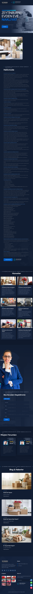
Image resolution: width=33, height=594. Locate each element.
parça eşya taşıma (15, 165)
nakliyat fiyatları (20, 186)
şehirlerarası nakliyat (15, 157)
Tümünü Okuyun (8, 259)
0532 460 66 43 (17, 1)
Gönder (6, 419)
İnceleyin (4, 27)
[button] (27, 18)
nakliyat (12, 120)
